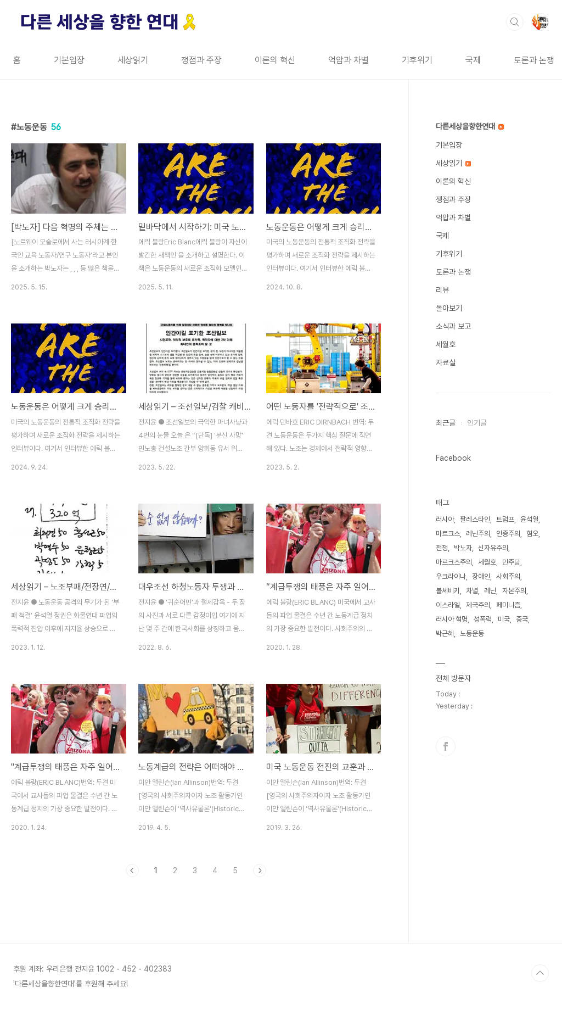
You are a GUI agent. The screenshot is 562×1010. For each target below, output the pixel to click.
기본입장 (69, 60)
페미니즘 (508, 605)
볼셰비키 (448, 591)
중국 (522, 619)
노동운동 (472, 633)
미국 (504, 619)
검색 (515, 22)
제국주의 (478, 605)
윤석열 (529, 519)
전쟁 (442, 548)
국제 (473, 60)
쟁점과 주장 (201, 60)
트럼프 (505, 519)
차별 (472, 591)
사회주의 (508, 576)
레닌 (490, 591)
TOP (540, 973)
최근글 (446, 422)
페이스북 (446, 746)
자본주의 (514, 591)
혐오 (532, 533)
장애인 (481, 576)
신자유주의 (493, 548)
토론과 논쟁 (534, 60)
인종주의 (508, 533)
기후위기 (417, 60)
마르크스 (448, 533)
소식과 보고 (453, 326)
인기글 (477, 422)
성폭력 (483, 619)
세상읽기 (132, 60)
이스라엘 (448, 605)
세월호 (446, 344)
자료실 (446, 362)
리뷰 (442, 290)
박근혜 (445, 633)
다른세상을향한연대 (470, 126)
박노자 (463, 548)
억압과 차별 (348, 60)
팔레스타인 (475, 519)
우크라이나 (451, 576)
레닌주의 (478, 533)
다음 (259, 870)
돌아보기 (449, 308)
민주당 (511, 562)
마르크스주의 (454, 562)
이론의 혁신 (275, 60)
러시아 (445, 519)
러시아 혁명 (452, 619)
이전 (132, 870)
